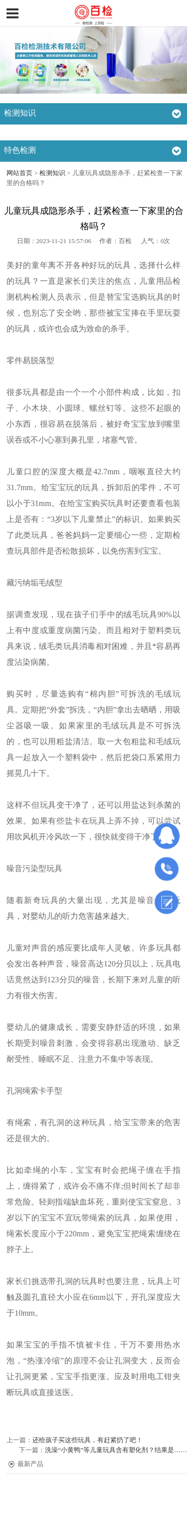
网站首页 (19, 173)
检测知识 (52, 173)
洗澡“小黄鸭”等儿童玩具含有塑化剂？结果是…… (116, 1450)
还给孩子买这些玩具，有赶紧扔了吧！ (87, 1440)
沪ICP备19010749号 (98, 1518)
